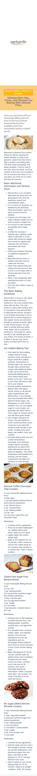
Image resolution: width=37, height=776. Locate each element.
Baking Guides (12, 91)
